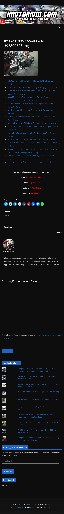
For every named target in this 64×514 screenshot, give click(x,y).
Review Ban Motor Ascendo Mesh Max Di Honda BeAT (38, 399)
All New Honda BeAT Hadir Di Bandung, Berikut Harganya (32, 123)
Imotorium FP (36, 193)
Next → (59, 232)
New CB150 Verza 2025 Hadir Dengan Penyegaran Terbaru (33, 87)
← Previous (7, 227)
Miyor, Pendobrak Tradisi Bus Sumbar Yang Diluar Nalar (31, 139)
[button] (21, 63)
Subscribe (8, 472)
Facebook (7, 350)
